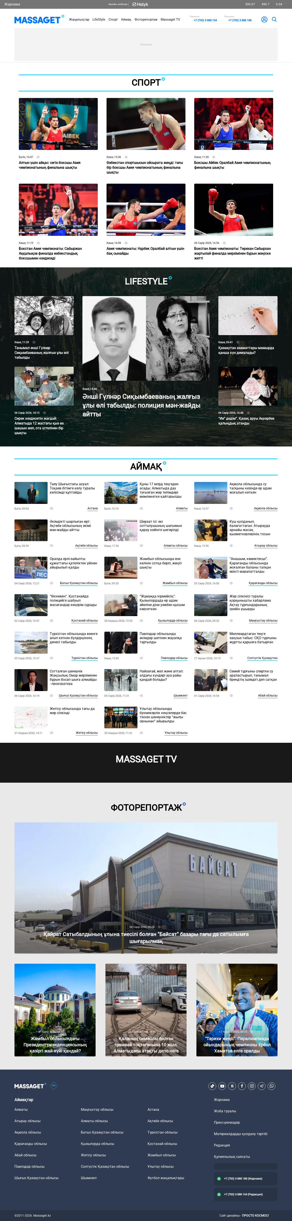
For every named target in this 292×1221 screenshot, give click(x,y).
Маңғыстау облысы (263, 620)
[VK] (232, 1086)
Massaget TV (170, 19)
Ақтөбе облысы (86, 545)
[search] (274, 19)
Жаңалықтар (79, 19)
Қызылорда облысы (173, 620)
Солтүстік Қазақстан (262, 657)
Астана (92, 508)
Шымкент (181, 695)
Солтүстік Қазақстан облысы (105, 1166)
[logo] (39, 19)
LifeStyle (99, 19)
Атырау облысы (266, 545)
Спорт (113, 19)
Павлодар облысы (174, 657)
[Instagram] (252, 1086)
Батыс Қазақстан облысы (79, 583)
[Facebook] (242, 1086)
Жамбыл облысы (175, 583)
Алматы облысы (176, 545)
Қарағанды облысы (263, 583)
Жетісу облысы (87, 732)
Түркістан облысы (84, 657)
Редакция (222, 1145)
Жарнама (12, 4)
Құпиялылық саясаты (232, 1157)
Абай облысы (268, 695)
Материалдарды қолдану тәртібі (240, 1134)
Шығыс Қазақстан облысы (78, 695)
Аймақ (126, 19)
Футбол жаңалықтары (166, 1178)
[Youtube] (222, 1086)
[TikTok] (212, 1086)
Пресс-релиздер (227, 1122)
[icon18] (54, 1086)
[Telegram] (262, 1086)
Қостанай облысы (84, 620)
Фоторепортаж (146, 19)
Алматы (182, 508)
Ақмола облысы (266, 508)
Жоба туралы (225, 1111)
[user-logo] (264, 19)
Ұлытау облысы (176, 732)
